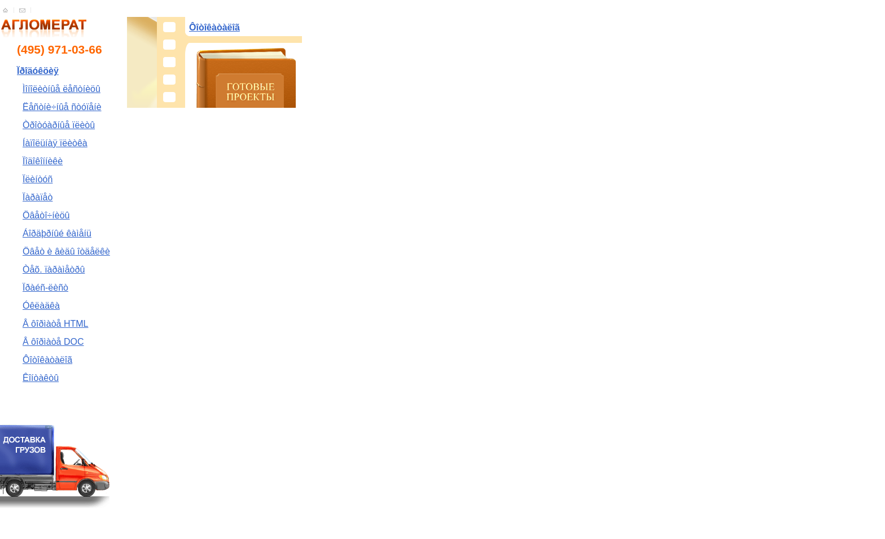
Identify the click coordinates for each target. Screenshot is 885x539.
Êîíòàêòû (41, 378)
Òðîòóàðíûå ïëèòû (59, 125)
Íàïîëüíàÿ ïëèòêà (55, 143)
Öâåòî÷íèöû (46, 215)
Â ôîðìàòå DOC (53, 342)
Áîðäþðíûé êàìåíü (57, 233)
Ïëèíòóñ (37, 179)
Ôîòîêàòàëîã (47, 360)
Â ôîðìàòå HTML (56, 323)
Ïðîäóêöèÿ (38, 71)
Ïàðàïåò (37, 197)
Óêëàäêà (41, 305)
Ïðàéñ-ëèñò (45, 287)
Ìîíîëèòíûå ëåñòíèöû (61, 89)
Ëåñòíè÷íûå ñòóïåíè (62, 107)
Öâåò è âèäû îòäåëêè (66, 251)
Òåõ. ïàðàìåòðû (54, 269)
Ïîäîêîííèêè (43, 161)
